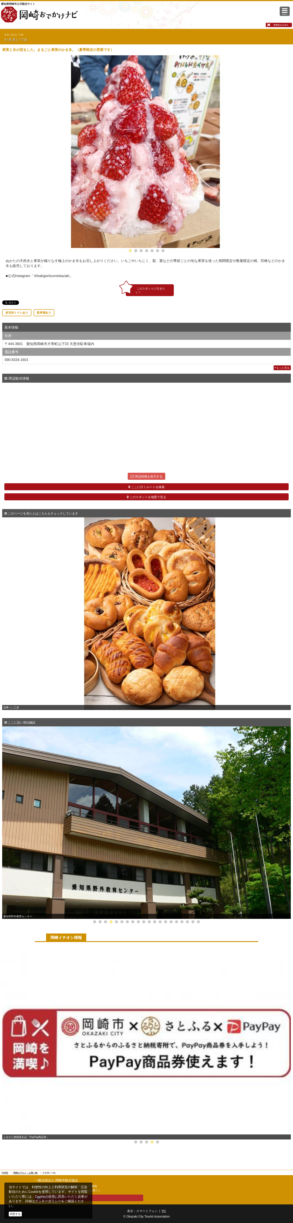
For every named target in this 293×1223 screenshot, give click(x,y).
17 (182, 921)
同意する (15, 1214)
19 (192, 921)
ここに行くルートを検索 (146, 487)
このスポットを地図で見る (146, 497)
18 (187, 921)
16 (176, 921)
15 (171, 921)
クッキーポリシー (48, 1201)
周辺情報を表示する (146, 476)
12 (154, 921)
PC (164, 1211)
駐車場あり (44, 312)
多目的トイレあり (16, 312)
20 (198, 921)
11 (149, 921)
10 (143, 921)
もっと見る (282, 367)
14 (165, 921)
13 (160, 921)
